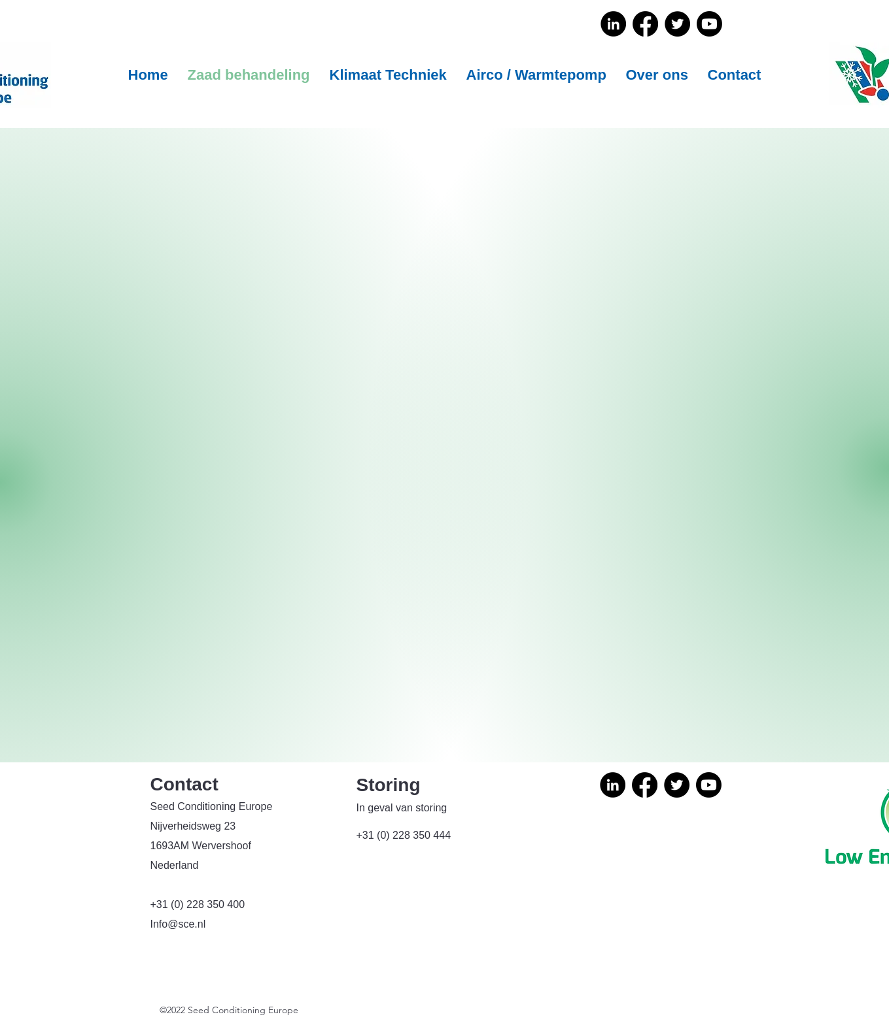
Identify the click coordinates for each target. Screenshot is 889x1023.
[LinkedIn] (613, 24)
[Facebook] (645, 24)
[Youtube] (709, 24)
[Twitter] (677, 24)
